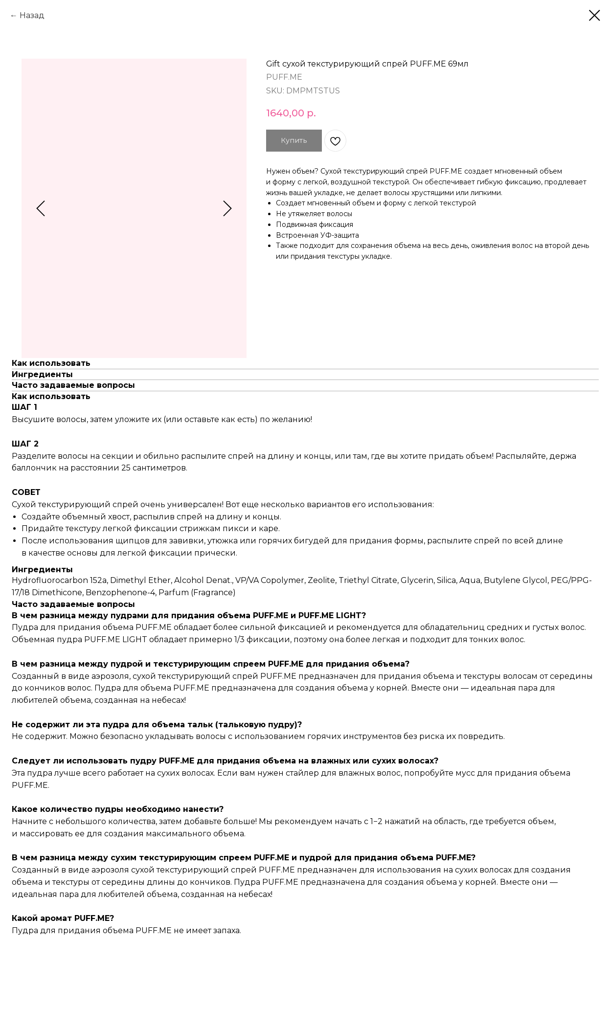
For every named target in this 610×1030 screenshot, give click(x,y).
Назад (32, 15)
